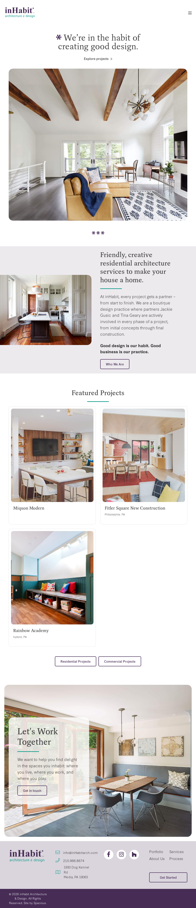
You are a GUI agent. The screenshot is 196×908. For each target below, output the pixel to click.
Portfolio (156, 851)
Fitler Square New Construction (135, 508)
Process (176, 858)
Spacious (40, 903)
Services (176, 851)
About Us (157, 858)
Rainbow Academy (31, 630)
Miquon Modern (28, 508)
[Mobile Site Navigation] (190, 13)
